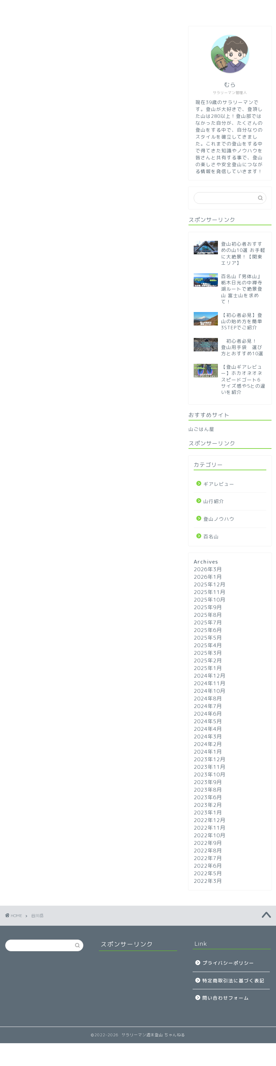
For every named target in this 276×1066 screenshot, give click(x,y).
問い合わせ (244, 8)
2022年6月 (208, 865)
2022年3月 (208, 881)
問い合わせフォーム (225, 997)
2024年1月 (208, 751)
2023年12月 (210, 759)
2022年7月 (208, 858)
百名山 (163, 8)
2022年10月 (210, 835)
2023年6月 (208, 797)
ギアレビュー (121, 8)
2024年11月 (210, 683)
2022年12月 (210, 820)
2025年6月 (208, 630)
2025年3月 (208, 653)
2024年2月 (208, 744)
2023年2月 (208, 805)
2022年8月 (208, 850)
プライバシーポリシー (228, 963)
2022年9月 (208, 843)
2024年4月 (208, 729)
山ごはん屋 (201, 429)
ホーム (26, 8)
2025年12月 (210, 584)
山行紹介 (201, 8)
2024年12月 (210, 675)
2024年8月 (208, 698)
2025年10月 (210, 599)
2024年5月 (208, 721)
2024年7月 (208, 706)
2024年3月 (208, 736)
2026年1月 (208, 577)
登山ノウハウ (69, 8)
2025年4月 (208, 645)
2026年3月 (208, 569)
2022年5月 (208, 873)
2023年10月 (210, 774)
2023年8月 (208, 789)
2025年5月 (208, 637)
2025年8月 (208, 615)
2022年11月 (210, 827)
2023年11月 (210, 767)
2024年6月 (208, 713)
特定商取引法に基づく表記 (233, 980)
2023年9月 (208, 782)
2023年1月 (208, 812)
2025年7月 (208, 622)
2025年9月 (208, 607)
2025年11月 (210, 592)
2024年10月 (210, 691)
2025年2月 (208, 660)
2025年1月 (208, 668)
